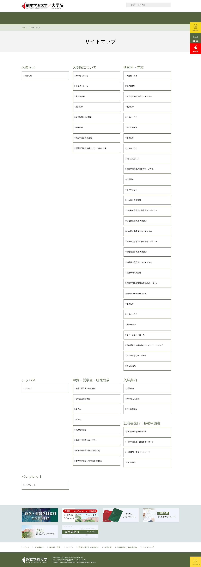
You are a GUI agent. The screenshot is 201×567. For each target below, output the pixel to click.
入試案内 (139, 18)
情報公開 (79, 127)
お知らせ (28, 76)
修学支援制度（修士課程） (86, 440)
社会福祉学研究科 (133, 200)
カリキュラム (131, 117)
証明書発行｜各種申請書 (166, 18)
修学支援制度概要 (83, 399)
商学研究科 (131, 86)
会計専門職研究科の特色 (136, 293)
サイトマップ (148, 547)
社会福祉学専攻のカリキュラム (139, 231)
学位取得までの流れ (84, 117)
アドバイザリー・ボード (136, 356)
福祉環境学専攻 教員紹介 (136, 252)
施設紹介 (79, 107)
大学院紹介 (39, 547)
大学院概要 (80, 96)
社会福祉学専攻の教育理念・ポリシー (141, 210)
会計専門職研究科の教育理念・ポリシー (142, 283)
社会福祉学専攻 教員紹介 (136, 221)
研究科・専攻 (60, 18)
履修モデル (131, 324)
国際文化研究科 (132, 159)
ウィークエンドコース (135, 335)
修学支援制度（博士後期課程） (88, 450)
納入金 (78, 419)
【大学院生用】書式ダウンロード (140, 442)
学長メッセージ (82, 86)
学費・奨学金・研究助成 (113, 18)
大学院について (33, 18)
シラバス (86, 18)
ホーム (24, 27)
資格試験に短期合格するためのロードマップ (144, 345)
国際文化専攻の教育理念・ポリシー (140, 169)
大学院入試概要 (132, 399)
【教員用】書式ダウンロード (138, 452)
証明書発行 (131, 462)
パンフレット (30, 485)
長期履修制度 (81, 430)
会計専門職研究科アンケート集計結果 (91, 148)
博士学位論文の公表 (84, 138)
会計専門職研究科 (133, 273)
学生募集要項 (131, 409)
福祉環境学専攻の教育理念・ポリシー (141, 242)
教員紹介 (130, 107)
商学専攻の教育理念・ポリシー (139, 96)
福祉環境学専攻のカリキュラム (139, 262)
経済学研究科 (131, 127)
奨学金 (78, 409)
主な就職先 (131, 366)
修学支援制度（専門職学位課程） (89, 461)
